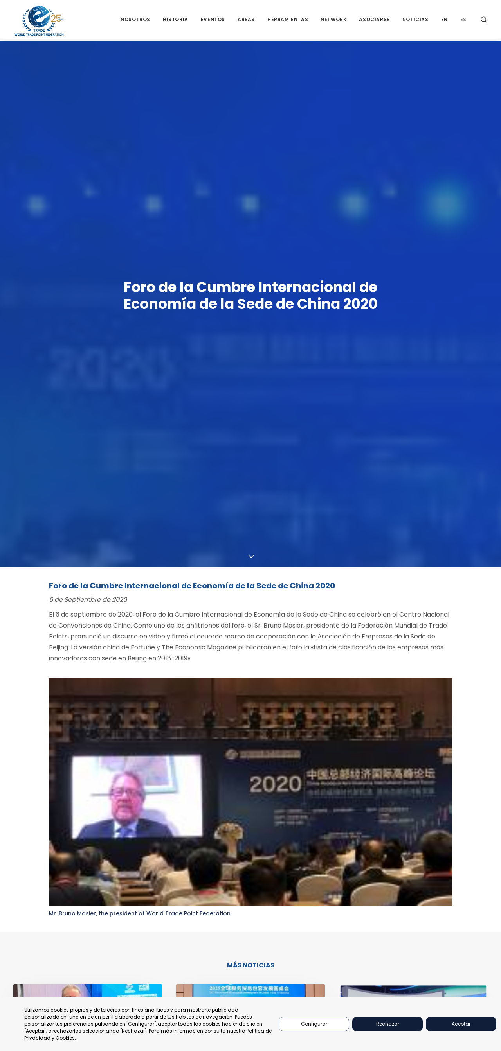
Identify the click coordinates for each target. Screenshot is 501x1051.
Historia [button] (175, 20)
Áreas (356, 899)
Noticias (415, 20)
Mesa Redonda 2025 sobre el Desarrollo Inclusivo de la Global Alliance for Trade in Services (247, 681)
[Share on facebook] (223, 774)
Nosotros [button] (135, 20)
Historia (360, 918)
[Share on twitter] (233, 774)
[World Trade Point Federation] (39, 21)
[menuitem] (135, 20)
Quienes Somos (368, 859)
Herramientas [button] (287, 20)
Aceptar (461, 1024)
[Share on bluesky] (274, 774)
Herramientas (367, 909)
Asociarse (374, 20)
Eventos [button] (213, 20)
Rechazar (387, 1024)
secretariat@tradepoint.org (464, 934)
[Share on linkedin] (253, 774)
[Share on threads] (243, 774)
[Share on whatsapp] (264, 774)
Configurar (314, 1024)
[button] (484, 20)
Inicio (356, 850)
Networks (362, 889)
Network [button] (333, 20)
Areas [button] (246, 20)
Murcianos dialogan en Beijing (75, 678)
